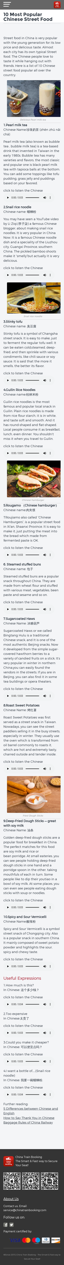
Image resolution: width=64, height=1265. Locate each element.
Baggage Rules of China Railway (28, 1123)
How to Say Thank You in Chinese (28, 1118)
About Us (11, 1199)
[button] (7, 5)
